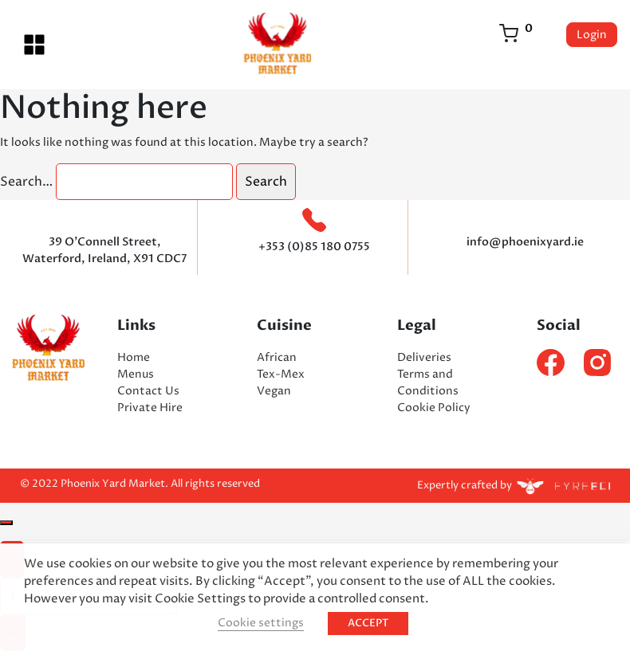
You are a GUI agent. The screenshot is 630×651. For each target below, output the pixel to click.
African (277, 357)
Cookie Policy (434, 407)
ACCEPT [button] (368, 623)
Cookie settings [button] (261, 622)
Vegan (274, 390)
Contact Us (148, 390)
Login (592, 34)
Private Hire (150, 407)
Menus (135, 374)
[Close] (6, 522)
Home (133, 357)
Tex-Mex (281, 374)
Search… (26, 181)
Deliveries (424, 357)
